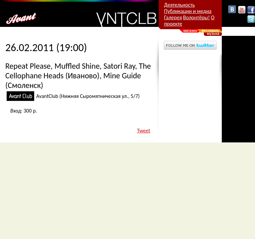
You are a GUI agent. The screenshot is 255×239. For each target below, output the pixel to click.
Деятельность (179, 5)
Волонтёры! (196, 17)
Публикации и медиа (188, 11)
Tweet (143, 130)
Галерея (173, 17)
